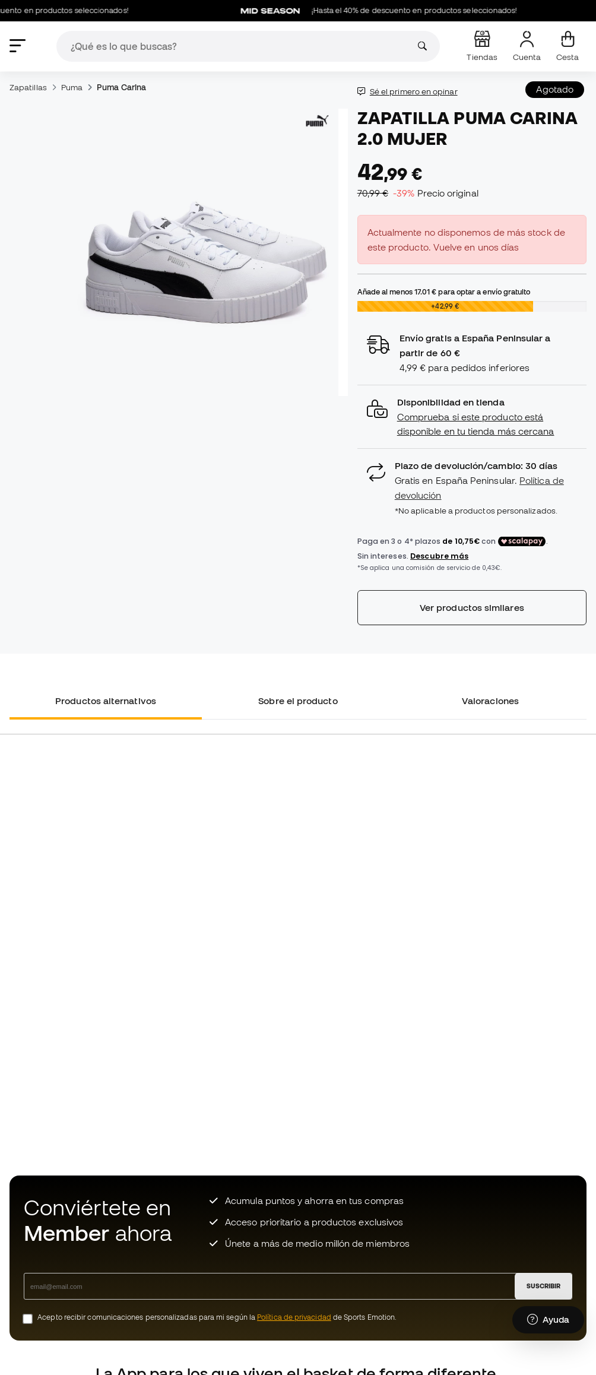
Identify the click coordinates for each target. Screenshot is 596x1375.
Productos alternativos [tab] (105, 700)
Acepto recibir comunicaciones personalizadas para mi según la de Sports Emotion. (217, 1317)
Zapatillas (28, 87)
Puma (72, 87)
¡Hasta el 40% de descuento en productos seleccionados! (385, 10)
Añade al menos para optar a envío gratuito (444, 291)
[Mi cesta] (568, 46)
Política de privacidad (294, 1317)
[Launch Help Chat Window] (548, 1319)
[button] (472, 417)
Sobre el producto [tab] (297, 700)
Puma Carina (121, 87)
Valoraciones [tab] (490, 700)
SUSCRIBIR (543, 1286)
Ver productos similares (472, 607)
